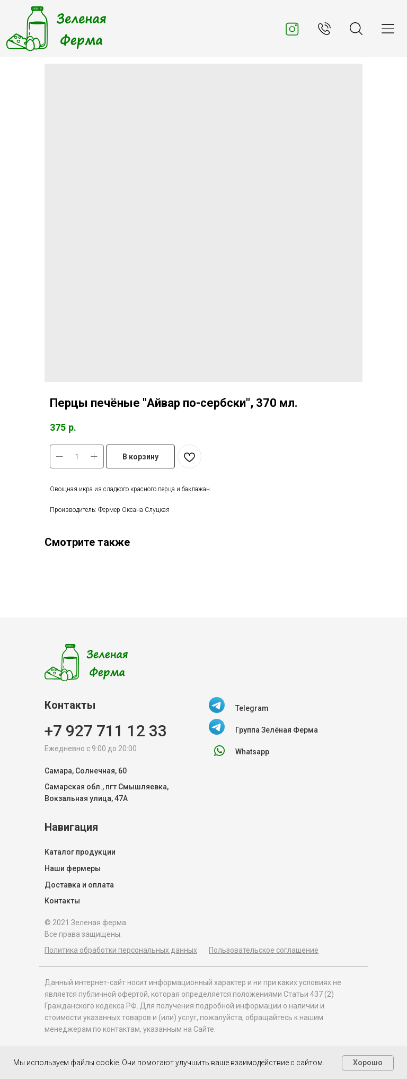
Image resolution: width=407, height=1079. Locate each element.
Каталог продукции (80, 852)
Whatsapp (252, 751)
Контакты (62, 901)
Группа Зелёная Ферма (276, 730)
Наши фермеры (73, 868)
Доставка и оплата (79, 885)
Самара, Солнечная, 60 (86, 771)
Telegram (252, 708)
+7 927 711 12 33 (106, 730)
